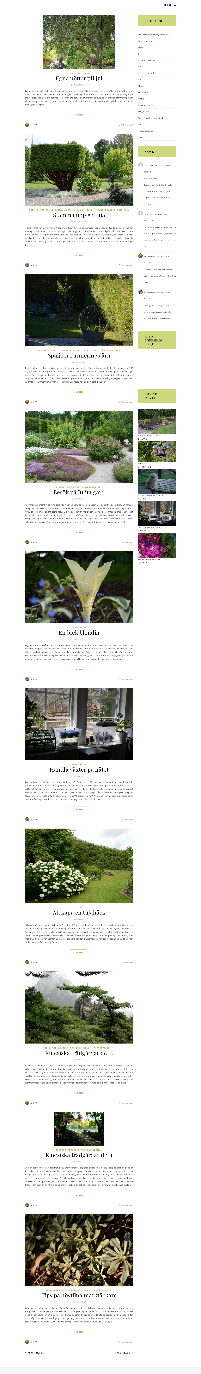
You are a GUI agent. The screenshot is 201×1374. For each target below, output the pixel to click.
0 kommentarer (126, 124)
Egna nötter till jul (79, 78)
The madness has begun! (149, 527)
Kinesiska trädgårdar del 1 (79, 1154)
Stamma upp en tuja (79, 215)
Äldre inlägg (34, 1353)
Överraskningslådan (148, 435)
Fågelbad (142, 463)
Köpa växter (79, 627)
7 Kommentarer (126, 265)
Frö (139, 79)
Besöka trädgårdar (68, 487)
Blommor (142, 47)
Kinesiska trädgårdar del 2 (79, 1052)
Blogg (168, 4)
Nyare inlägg (123, 1353)
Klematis (141, 86)
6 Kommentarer (126, 962)
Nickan (33, 124)
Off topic (141, 99)
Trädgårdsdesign (111, 210)
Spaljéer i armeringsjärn (79, 355)
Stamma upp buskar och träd (75, 210)
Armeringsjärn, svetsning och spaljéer (62, 350)
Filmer (140, 66)
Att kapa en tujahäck (79, 912)
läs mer (79, 115)
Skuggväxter (75, 1290)
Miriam (147, 292)
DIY (89, 350)
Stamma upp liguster (161, 214)
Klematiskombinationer (149, 559)
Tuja (126, 210)
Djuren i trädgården (146, 60)
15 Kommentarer (125, 401)
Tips (96, 210)
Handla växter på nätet (79, 769)
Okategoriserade (79, 73)
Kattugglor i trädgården (150, 495)
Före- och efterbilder (42, 210)
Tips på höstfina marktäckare (79, 1295)
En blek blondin (79, 632)
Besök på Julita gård (79, 492)
